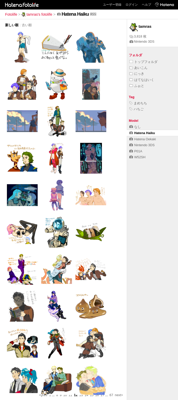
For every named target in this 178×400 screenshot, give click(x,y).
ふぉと (136, 86)
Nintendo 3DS (142, 41)
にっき (136, 74)
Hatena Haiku (142, 133)
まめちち (138, 103)
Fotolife (11, 14)
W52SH (137, 157)
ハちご (136, 109)
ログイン (131, 4)
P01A (135, 151)
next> (119, 395)
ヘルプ (146, 4)
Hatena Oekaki (142, 139)
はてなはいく (141, 80)
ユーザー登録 (112, 4)
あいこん (138, 68)
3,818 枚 (138, 36)
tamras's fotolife (37, 14)
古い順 (27, 25)
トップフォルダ (143, 62)
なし (135, 127)
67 (111, 395)
